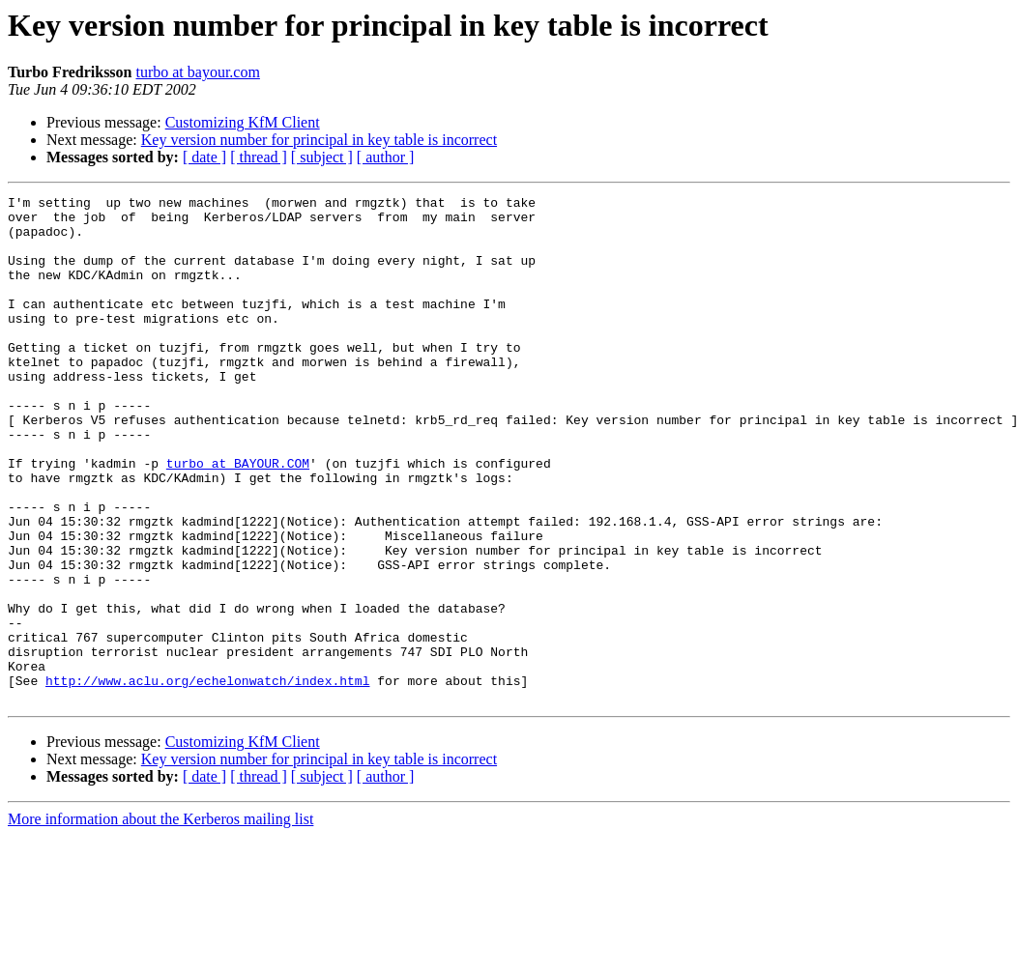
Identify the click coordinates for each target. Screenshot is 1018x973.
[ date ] (204, 157)
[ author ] (386, 157)
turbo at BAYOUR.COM (237, 518)
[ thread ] (258, 157)
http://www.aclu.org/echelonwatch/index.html (207, 778)
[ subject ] (322, 157)
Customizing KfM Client (242, 122)
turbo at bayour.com (197, 72)
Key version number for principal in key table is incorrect (319, 139)
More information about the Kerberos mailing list (160, 920)
